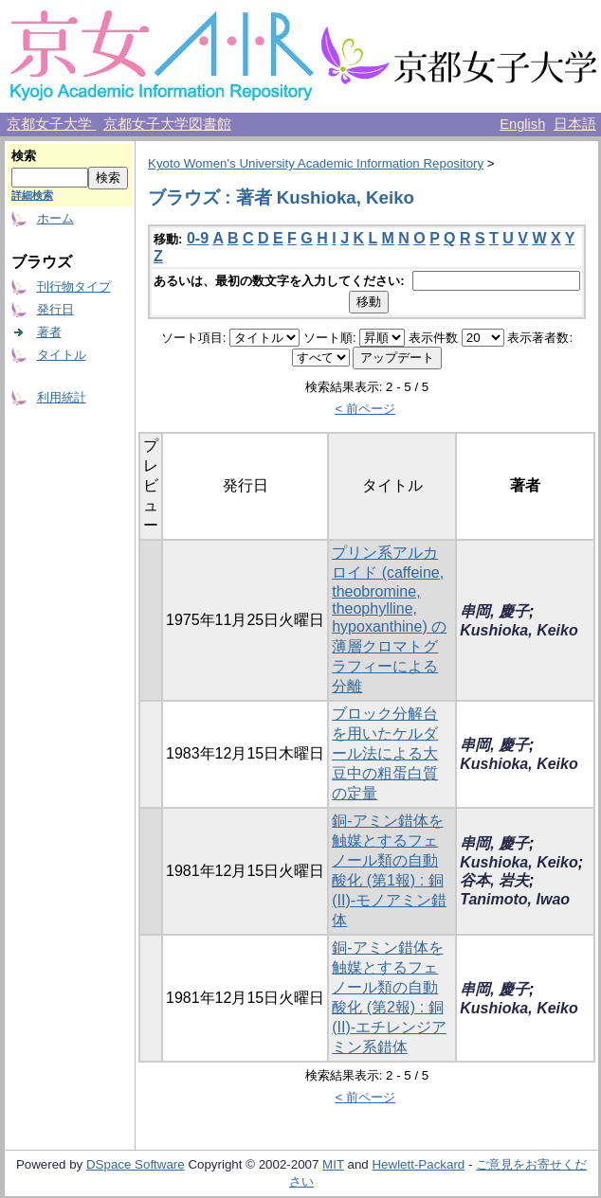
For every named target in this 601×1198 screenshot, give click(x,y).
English (522, 124)
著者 (49, 332)
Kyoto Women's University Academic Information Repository (315, 163)
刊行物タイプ (74, 286)
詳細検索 (32, 195)
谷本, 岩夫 (494, 880)
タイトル (61, 355)
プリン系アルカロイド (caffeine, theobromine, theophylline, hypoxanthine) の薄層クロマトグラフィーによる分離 (389, 619)
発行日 (55, 309)
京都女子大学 (51, 124)
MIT (333, 1164)
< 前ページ (365, 409)
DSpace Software (135, 1164)
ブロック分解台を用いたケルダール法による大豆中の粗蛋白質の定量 (385, 753)
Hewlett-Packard (418, 1164)
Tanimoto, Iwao (515, 899)
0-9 (198, 238)
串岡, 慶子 (494, 611)
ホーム (55, 218)
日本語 (575, 124)
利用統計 (61, 397)
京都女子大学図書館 (167, 124)
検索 (23, 156)
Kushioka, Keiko (518, 630)
